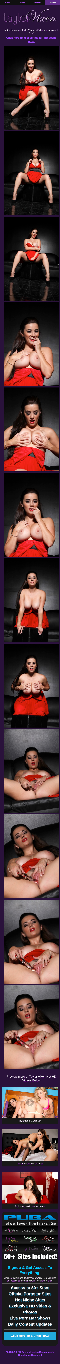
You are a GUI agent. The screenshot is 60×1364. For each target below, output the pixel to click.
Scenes (8, 2)
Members (37, 2)
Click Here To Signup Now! (30, 1335)
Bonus (22, 2)
